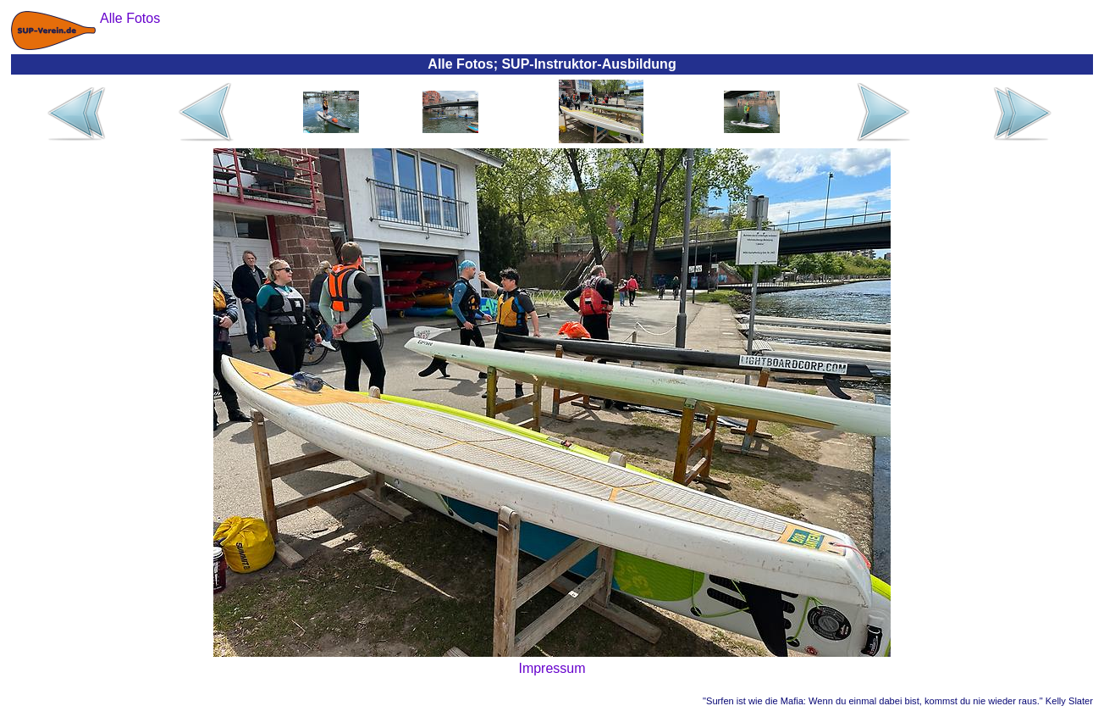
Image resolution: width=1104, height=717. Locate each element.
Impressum (551, 668)
